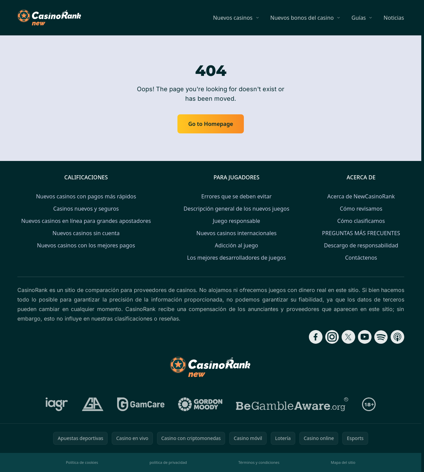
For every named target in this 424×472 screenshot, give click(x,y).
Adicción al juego (236, 245)
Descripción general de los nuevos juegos (236, 208)
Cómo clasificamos (361, 221)
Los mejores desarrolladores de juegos (236, 257)
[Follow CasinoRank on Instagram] (332, 337)
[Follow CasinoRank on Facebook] (316, 337)
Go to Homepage (210, 124)
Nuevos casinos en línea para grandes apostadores (86, 221)
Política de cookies (82, 462)
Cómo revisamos (361, 208)
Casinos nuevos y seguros (86, 208)
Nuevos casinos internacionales (236, 233)
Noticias (393, 17)
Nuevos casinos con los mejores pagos (86, 245)
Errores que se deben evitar (236, 196)
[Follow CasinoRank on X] (348, 337)
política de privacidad (168, 462)
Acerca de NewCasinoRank (361, 196)
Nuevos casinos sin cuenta (86, 233)
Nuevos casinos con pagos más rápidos (86, 196)
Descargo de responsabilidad (361, 245)
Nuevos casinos (232, 17)
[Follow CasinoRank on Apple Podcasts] (397, 337)
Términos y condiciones (259, 462)
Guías (358, 17)
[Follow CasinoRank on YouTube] (365, 337)
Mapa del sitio (343, 462)
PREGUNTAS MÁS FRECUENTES (361, 233)
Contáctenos (361, 257)
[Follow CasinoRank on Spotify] (381, 337)
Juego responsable (236, 221)
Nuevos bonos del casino (302, 17)
